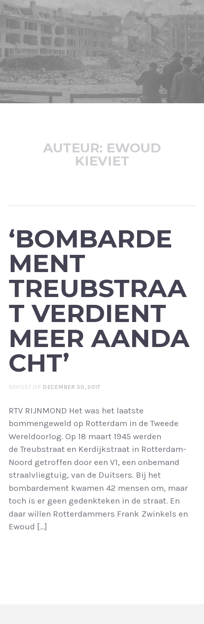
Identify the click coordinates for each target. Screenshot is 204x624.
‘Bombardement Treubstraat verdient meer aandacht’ (99, 300)
